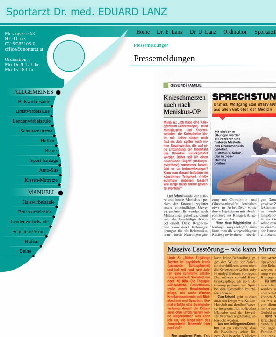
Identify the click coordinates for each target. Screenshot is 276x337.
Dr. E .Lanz (169, 32)
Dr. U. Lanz (203, 32)
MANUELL (42, 192)
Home (143, 32)
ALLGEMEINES (33, 91)
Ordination (235, 32)
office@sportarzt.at (24, 48)
